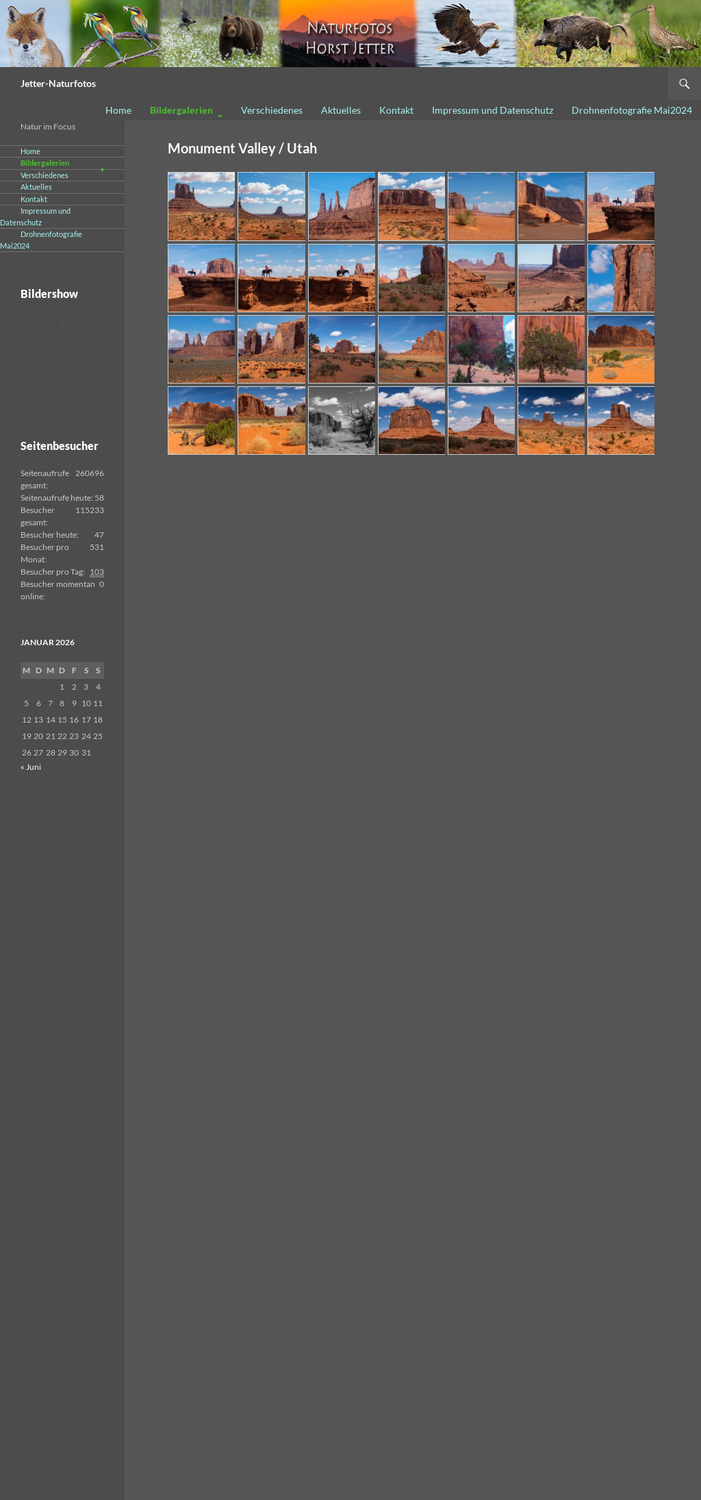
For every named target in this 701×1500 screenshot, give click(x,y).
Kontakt (396, 110)
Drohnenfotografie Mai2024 (632, 110)
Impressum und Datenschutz (492, 110)
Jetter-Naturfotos (58, 83)
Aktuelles (341, 110)
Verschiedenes (272, 110)
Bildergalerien (181, 110)
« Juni (31, 767)
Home (118, 110)
